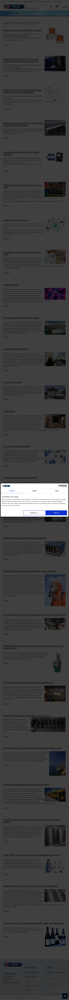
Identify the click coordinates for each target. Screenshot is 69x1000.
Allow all (56, 513)
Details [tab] (34, 490)
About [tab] (57, 490)
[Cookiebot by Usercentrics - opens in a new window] (59, 486)
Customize (34, 513)
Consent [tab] (12, 490)
